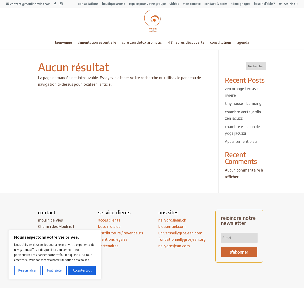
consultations (88, 3)
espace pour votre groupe (147, 3)
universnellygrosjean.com (180, 232)
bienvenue (63, 43)
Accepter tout (82, 270)
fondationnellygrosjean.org (182, 239)
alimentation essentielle (96, 43)
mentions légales (112, 239)
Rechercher (256, 66)
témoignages (240, 3)
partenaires (108, 245)
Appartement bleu (241, 141)
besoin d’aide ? (264, 3)
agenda (243, 43)
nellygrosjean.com (174, 245)
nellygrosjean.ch (172, 220)
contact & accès (215, 3)
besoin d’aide (109, 226)
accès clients (109, 220)
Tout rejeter (54, 270)
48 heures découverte (186, 43)
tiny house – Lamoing (243, 103)
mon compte (192, 3)
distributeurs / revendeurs (120, 232)
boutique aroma (113, 3)
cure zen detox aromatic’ (142, 43)
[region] (54, 255)
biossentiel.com (172, 226)
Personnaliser (27, 270)
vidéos (174, 3)
